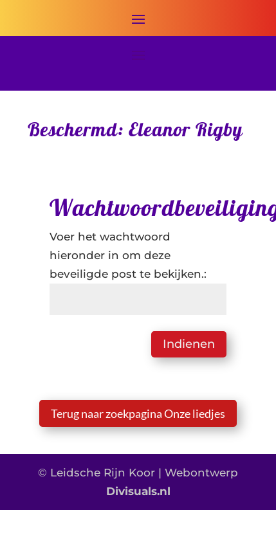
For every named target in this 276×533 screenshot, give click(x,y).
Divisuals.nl (138, 491)
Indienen (189, 344)
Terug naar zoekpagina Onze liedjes (138, 413)
